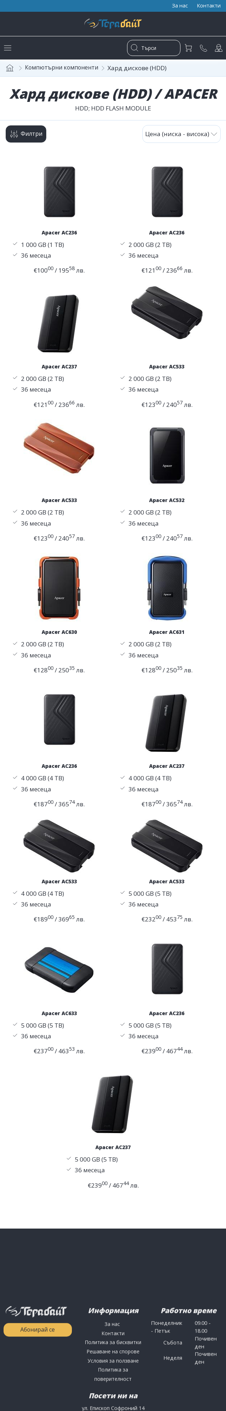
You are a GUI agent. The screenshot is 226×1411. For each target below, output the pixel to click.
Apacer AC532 (167, 503)
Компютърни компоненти (64, 69)
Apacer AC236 (59, 235)
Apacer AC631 (167, 635)
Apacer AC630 (59, 635)
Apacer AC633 (59, 1018)
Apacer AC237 (59, 369)
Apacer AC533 (167, 369)
